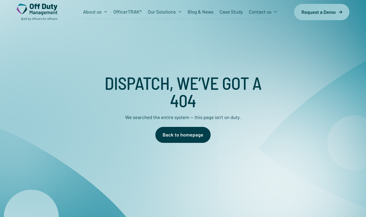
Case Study (231, 11)
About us (92, 11)
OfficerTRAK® (127, 11)
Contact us (260, 11)
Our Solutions (162, 11)
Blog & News (201, 11)
